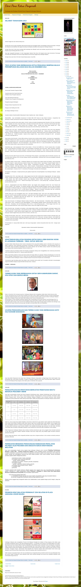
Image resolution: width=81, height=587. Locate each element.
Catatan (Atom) (11, 565)
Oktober (67, 119)
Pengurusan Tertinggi (16, 14)
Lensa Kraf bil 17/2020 (69, 38)
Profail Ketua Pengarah (27, 14)
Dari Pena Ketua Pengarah (20, 6)
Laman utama (33, 563)
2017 (66, 66)
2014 (66, 71)
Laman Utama (7, 14)
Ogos (67, 122)
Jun (67, 126)
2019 (66, 62)
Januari (67, 135)
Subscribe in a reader (68, 156)
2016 (66, 67)
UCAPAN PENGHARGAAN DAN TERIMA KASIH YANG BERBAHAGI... (71, 97)
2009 (66, 141)
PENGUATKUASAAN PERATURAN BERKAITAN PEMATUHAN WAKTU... (70, 102)
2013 (66, 73)
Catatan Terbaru (8, 563)
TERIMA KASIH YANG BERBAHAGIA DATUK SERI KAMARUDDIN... (70, 92)
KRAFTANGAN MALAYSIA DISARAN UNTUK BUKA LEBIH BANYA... (71, 87)
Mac (67, 131)
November (68, 117)
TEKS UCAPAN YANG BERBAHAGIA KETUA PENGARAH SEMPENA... (70, 82)
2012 (66, 74)
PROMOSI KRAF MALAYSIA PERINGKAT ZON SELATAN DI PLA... (70, 114)
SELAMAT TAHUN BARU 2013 (16, 21)
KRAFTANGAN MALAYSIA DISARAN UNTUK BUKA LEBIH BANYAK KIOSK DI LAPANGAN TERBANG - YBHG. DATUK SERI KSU (32, 240)
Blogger (46, 581)
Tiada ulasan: (30, 61)
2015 (66, 69)
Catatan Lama (57, 563)
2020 (66, 60)
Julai (67, 124)
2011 (66, 137)
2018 (66, 64)
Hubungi (36, 14)
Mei (67, 128)
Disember (68, 76)
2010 (66, 139)
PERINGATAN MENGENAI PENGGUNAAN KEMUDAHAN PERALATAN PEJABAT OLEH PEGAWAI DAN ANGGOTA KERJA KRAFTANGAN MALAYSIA (30, 445)
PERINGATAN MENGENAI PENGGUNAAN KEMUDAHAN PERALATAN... (69, 108)
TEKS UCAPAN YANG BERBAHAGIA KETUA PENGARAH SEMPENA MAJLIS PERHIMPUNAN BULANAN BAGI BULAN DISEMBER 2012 (32, 66)
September (68, 121)
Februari (68, 133)
